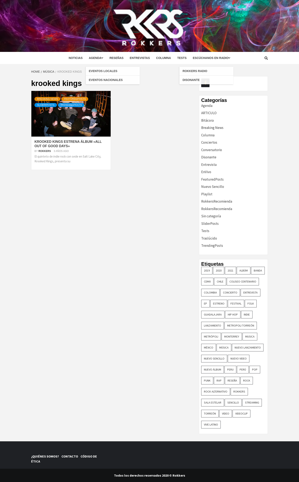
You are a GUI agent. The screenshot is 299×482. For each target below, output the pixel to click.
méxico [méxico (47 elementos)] (208, 347)
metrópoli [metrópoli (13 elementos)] (211, 336)
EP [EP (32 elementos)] (205, 303)
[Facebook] (205, 82)
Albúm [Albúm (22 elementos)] (243, 270)
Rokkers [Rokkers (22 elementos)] (239, 391)
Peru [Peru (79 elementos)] (230, 369)
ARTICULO (209, 113)
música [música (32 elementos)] (224, 347)
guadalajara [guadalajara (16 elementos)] (213, 314)
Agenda (96, 58)
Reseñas (116, 58)
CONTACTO (70, 456)
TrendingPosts (71, 105)
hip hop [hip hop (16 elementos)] (233, 314)
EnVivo (206, 172)
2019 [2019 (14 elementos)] (207, 270)
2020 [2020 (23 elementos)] (219, 270)
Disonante (208, 157)
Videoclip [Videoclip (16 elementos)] (241, 413)
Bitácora (207, 120)
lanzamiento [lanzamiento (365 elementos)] (212, 325)
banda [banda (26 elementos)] (258, 270)
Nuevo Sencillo (212, 186)
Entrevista (209, 164)
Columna (163, 58)
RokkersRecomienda (216, 201)
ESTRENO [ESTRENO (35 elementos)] (218, 303)
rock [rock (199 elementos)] (246, 380)
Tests (181, 58)
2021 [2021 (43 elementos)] (230, 270)
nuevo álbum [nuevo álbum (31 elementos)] (212, 369)
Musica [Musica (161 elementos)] (250, 336)
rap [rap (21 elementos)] (219, 380)
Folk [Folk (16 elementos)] (251, 303)
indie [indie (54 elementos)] (247, 314)
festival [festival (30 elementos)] (235, 303)
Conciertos (209, 142)
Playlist (206, 194)
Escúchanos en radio (211, 58)
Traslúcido (209, 238)
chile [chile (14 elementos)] (220, 281)
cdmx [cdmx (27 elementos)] (207, 281)
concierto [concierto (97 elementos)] (230, 292)
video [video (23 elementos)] (225, 413)
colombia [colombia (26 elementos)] (210, 292)
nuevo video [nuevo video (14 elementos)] (238, 358)
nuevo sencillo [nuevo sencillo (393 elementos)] (214, 358)
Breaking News (47, 99)
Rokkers (44, 151)
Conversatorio (211, 150)
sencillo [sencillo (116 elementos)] (233, 402)
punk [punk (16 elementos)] (207, 380)
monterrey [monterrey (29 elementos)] (231, 336)
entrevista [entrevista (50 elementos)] (250, 292)
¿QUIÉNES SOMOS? (46, 456)
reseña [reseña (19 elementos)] (232, 380)
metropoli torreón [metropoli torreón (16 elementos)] (240, 325)
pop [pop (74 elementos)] (254, 369)
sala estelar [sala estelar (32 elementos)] (212, 402)
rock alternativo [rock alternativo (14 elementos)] (215, 391)
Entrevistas (140, 58)
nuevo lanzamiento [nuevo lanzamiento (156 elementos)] (248, 347)
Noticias (76, 58)
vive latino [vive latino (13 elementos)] (211, 424)
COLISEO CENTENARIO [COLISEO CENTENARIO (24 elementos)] (242, 281)
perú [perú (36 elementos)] (243, 369)
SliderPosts (45, 105)
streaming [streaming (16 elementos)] (252, 402)
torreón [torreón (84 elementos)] (210, 413)
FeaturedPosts (75, 99)
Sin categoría (211, 216)
